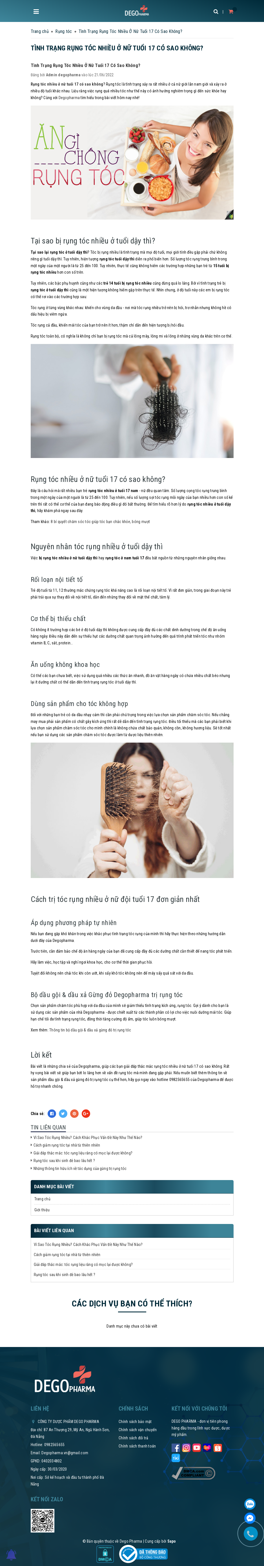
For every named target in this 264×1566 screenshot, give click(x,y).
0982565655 (54, 1444)
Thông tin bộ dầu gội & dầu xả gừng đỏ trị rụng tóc (90, 1030)
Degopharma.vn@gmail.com (64, 1453)
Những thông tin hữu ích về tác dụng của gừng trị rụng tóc (80, 1168)
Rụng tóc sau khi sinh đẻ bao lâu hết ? (65, 1160)
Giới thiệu (42, 1210)
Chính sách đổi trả (133, 1438)
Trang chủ (42, 1199)
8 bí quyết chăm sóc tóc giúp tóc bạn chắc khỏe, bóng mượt (100, 521)
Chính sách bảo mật (135, 1421)
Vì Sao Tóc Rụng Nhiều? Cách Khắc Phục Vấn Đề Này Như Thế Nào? (88, 1137)
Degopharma (69, 97)
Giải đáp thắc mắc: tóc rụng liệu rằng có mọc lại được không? (84, 1153)
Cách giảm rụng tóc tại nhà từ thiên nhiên (67, 1145)
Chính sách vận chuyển (138, 1430)
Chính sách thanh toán (137, 1446)
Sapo (171, 1541)
